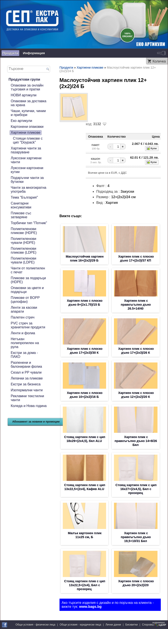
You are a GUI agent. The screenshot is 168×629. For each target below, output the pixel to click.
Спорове (147, 624)
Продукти (10, 53)
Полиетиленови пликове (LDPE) (23, 250)
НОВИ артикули (23, 95)
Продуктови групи (24, 79)
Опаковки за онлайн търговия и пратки (27, 87)
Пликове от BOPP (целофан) (25, 299)
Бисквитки (131, 624)
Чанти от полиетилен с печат (28, 270)
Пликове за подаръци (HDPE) (28, 280)
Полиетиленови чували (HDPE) (23, 240)
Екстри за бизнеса (25, 384)
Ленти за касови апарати (24, 309)
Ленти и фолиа (23, 333)
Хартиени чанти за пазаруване (26, 150)
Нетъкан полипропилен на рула (25, 343)
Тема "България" (24, 197)
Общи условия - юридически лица (80, 624)
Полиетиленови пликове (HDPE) (24, 231)
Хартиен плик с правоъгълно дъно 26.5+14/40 (136, 304)
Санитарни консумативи (21, 205)
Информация (34, 53)
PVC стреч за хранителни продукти (28, 325)
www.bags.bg (90, 606)
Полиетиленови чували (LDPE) (23, 260)
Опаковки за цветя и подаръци (27, 290)
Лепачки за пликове (27, 378)
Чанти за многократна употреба (28, 189)
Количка (159, 61)
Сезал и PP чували (26, 372)
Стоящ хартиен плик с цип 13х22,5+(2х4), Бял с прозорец (84, 585)
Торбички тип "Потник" (29, 223)
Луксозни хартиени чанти (26, 160)
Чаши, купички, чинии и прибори (28, 113)
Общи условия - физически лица (35, 624)
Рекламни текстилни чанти (27, 398)
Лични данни (113, 624)
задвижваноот (159, 623)
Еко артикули (21, 121)
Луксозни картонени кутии (27, 170)
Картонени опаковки (27, 126)
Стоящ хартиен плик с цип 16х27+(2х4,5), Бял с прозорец (136, 489)
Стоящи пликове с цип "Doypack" (28, 140)
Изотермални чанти (27, 390)
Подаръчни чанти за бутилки (27, 180)
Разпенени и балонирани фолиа (26, 364)
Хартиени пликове (25, 132)
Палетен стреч (22, 317)
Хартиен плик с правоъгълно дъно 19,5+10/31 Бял (136, 537)
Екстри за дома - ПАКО (24, 355)
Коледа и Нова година (29, 406)
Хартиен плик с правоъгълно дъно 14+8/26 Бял (136, 441)
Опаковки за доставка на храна (28, 103)
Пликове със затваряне (21, 215)
